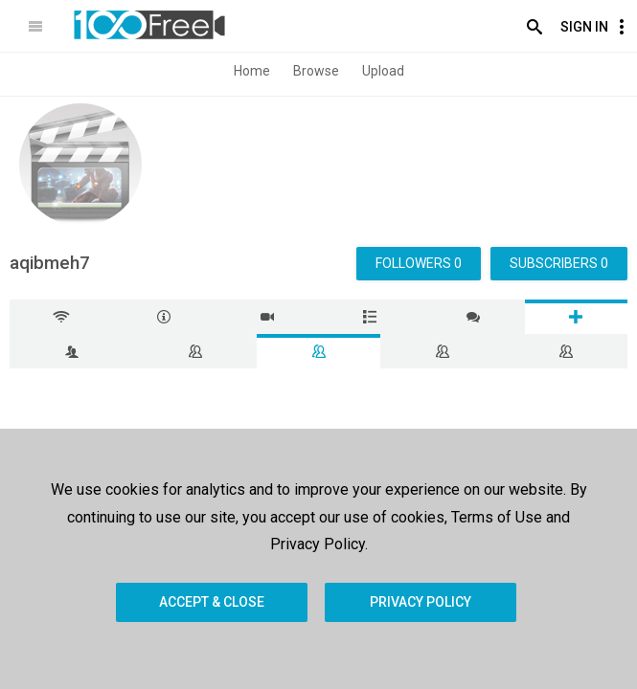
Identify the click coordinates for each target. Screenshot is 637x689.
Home (252, 70)
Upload (383, 70)
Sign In (584, 26)
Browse (316, 70)
